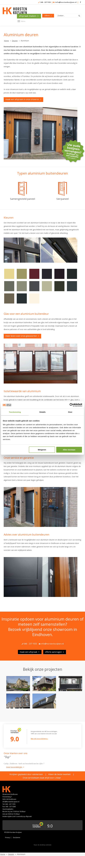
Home (6, 41)
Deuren (15, 41)
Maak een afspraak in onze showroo (23, 99)
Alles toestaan (69, 450)
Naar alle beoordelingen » (39, 738)
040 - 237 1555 (45, 2)
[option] (44, 691)
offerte (48, 15)
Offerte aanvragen (54, 652)
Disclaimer (16, 837)
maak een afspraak (30, 652)
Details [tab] (42, 412)
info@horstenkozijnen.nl (66, 2)
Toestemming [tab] (15, 412)
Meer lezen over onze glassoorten (22, 336)
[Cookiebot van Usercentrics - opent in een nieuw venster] (71, 405)
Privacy (7, 837)
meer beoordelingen (15, 767)
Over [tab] (70, 412)
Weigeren (42, 450)
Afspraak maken (29, 15)
